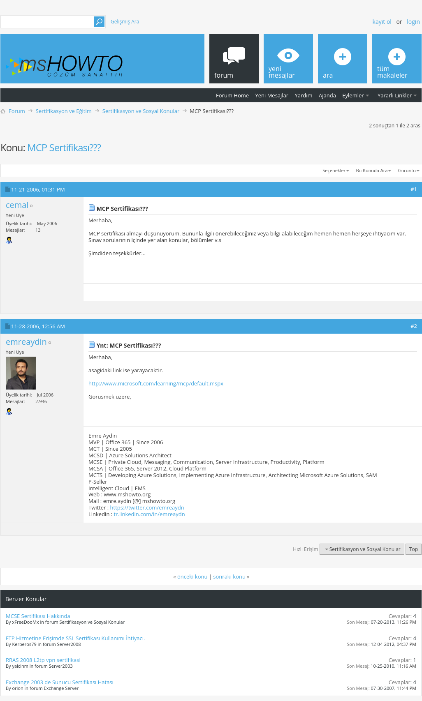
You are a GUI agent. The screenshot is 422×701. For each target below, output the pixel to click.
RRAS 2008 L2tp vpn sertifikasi (43, 660)
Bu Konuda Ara (372, 170)
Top (413, 549)
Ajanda (327, 95)
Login (413, 21)
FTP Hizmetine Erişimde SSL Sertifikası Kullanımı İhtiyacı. (75, 638)
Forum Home (232, 95)
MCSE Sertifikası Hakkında (38, 616)
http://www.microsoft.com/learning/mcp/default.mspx (155, 383)
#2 (413, 326)
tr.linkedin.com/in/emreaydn (149, 514)
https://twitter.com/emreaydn (147, 507)
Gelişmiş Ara (125, 21)
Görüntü (407, 170)
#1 (413, 189)
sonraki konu (229, 576)
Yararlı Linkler (395, 95)
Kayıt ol (382, 21)
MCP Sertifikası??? (64, 147)
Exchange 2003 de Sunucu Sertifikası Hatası (60, 682)
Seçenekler (333, 170)
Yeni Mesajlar (271, 95)
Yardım (304, 95)
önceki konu (192, 576)
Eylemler (353, 95)
